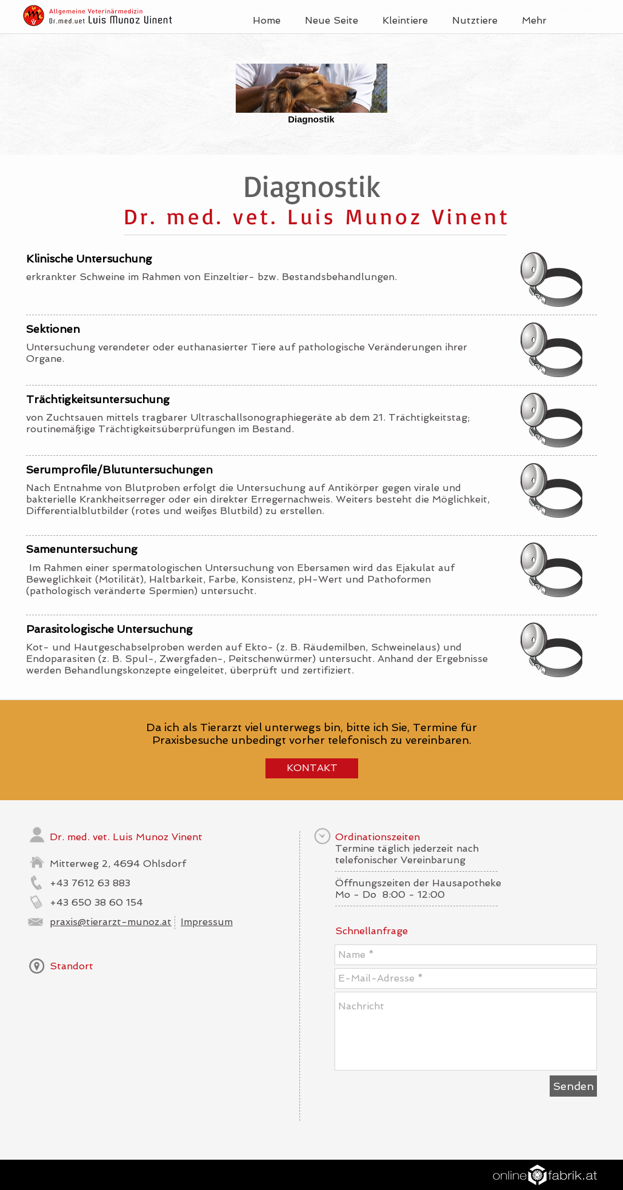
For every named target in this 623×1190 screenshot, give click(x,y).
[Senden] (573, 1086)
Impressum (207, 922)
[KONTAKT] (311, 768)
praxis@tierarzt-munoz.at (111, 922)
